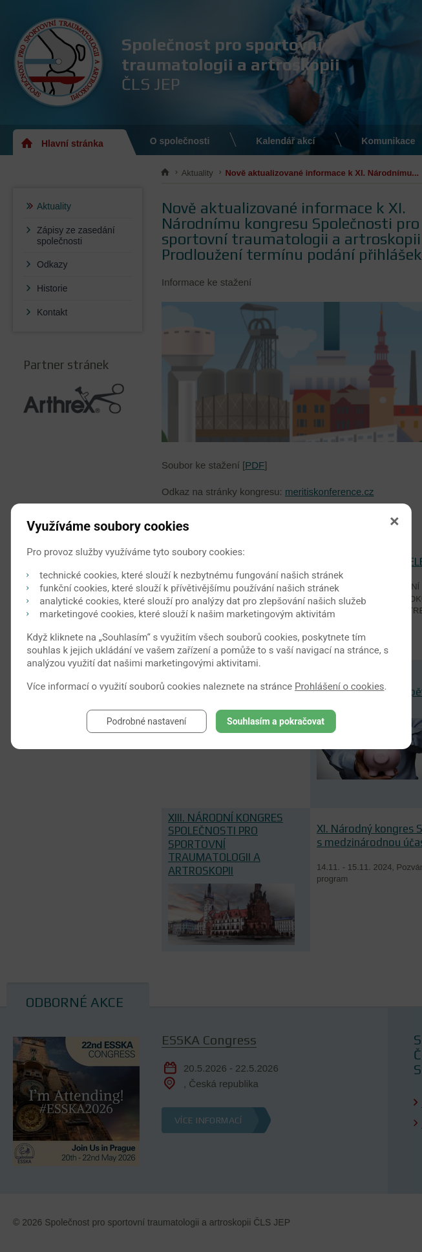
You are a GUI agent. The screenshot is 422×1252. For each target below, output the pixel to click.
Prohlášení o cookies (340, 686)
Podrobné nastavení (147, 721)
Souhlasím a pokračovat (275, 721)
